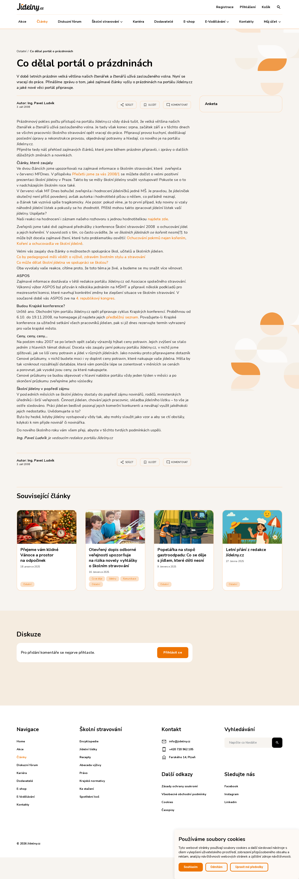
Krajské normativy (92, 781)
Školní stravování (107, 21)
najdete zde (158, 219)
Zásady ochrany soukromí (180, 786)
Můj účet (272, 21)
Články (42, 21)
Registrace (225, 7)
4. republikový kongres (95, 298)
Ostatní (27, 584)
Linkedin (230, 802)
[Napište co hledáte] (253, 743)
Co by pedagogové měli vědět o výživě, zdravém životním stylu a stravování (81, 256)
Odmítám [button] (217, 867)
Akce (22, 21)
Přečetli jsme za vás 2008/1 (96, 174)
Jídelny (112, 578)
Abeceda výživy (90, 765)
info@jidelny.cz (176, 741)
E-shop (189, 21)
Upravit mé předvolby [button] (249, 867)
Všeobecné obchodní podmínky (184, 794)
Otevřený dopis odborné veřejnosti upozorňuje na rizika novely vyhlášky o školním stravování (113, 558)
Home (21, 741)
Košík (266, 7)
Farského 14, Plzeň (178, 757)
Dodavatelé (163, 21)
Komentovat (177, 105)
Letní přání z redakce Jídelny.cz (246, 552)
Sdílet (126, 105)
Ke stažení (87, 789)
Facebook (231, 786)
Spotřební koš (89, 797)
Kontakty (246, 21)
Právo (84, 773)
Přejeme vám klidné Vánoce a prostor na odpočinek (39, 555)
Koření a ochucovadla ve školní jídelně (49, 243)
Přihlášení (248, 7)
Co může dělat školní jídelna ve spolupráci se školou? (62, 262)
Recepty (85, 757)
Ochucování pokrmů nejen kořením (156, 237)
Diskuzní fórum (69, 21)
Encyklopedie (89, 741)
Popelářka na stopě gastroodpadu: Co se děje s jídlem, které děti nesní (181, 555)
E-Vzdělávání (217, 21)
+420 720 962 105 (177, 749)
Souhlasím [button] (191, 867)
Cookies (167, 802)
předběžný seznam (122, 317)
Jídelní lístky (88, 749)
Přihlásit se (172, 652)
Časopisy (168, 810)
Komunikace (129, 578)
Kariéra (138, 21)
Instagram (231, 794)
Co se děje (97, 578)
